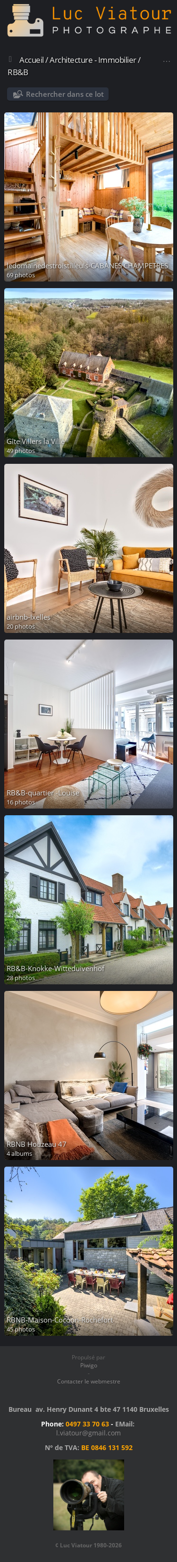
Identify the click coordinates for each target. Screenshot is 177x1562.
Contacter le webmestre (88, 1381)
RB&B (18, 72)
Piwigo (88, 1365)
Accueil (31, 59)
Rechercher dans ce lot (65, 94)
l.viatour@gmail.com (88, 1432)
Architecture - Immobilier (93, 59)
